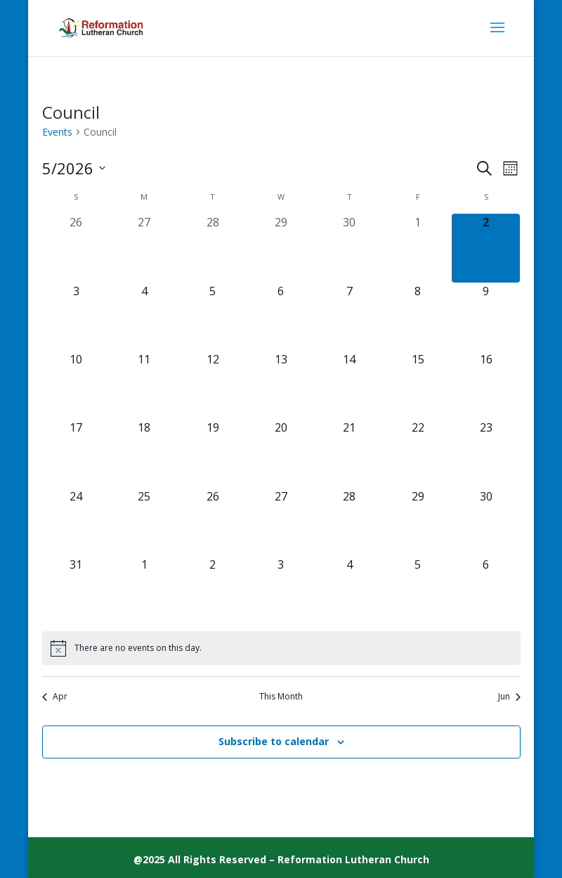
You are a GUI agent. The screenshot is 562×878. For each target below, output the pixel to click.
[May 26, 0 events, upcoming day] (212, 522)
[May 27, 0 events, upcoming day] (281, 522)
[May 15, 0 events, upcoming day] (418, 385)
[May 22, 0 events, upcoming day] (418, 453)
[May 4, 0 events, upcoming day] (144, 317)
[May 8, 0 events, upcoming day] (418, 317)
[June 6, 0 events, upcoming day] (486, 590)
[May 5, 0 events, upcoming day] (212, 317)
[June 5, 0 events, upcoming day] (418, 590)
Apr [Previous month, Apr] (54, 696)
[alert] (281, 648)
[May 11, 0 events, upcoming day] (144, 385)
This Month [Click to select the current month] (281, 696)
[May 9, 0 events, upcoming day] (486, 317)
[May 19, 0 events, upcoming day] (212, 453)
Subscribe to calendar (273, 741)
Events (57, 131)
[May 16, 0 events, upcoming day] (486, 385)
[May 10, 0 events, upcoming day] (76, 385)
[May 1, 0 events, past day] (418, 248)
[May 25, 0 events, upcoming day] (144, 522)
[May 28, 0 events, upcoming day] (349, 522)
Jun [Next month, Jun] (509, 696)
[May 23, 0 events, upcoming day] (486, 453)
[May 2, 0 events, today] (486, 248)
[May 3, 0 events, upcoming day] (76, 317)
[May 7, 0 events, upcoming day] (349, 317)
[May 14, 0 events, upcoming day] (349, 385)
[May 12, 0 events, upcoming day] (212, 385)
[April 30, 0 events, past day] (349, 248)
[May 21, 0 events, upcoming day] (349, 453)
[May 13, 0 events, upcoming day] (281, 385)
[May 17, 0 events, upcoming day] (76, 453)
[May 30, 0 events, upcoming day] (486, 522)
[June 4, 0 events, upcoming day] (349, 590)
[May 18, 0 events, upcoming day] (144, 453)
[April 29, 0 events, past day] (281, 248)
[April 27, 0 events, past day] (144, 248)
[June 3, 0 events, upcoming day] (281, 590)
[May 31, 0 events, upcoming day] (76, 590)
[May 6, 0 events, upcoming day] (281, 317)
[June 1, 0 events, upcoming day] (144, 590)
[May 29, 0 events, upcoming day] (418, 522)
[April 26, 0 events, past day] (76, 248)
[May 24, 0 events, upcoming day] (76, 522)
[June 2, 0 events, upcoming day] (212, 590)
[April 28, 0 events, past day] (212, 248)
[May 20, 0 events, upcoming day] (281, 453)
